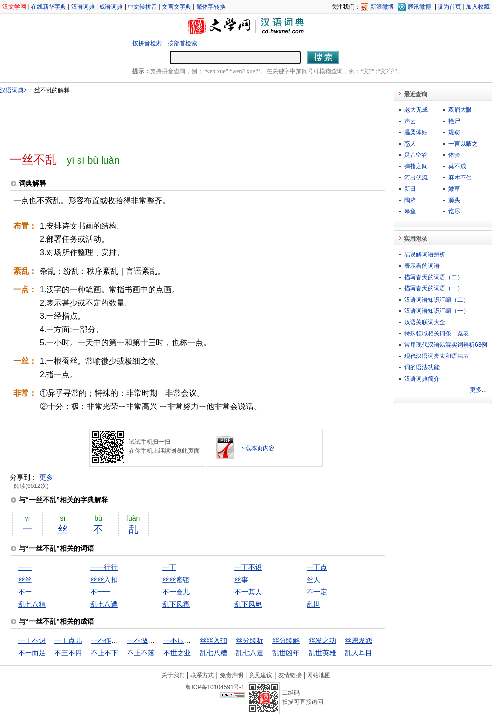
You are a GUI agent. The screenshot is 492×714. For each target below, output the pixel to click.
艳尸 (454, 121)
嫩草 (454, 188)
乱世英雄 (322, 653)
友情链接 (290, 675)
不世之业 (177, 653)
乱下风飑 (248, 604)
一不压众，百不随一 (194, 640)
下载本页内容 (257, 448)
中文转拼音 (142, 6)
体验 (454, 155)
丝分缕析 (249, 640)
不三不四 (68, 653)
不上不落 (141, 653)
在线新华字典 (48, 6)
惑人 (410, 143)
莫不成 (457, 166)
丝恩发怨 (358, 640)
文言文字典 (176, 6)
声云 (410, 121)
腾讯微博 (419, 6)
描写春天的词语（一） (433, 288)
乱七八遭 (104, 604)
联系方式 (202, 675)
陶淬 (410, 200)
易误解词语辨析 (424, 254)
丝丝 (25, 580)
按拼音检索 (147, 43)
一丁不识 (248, 567)
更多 (46, 477)
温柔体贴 (416, 132)
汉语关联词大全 (424, 322)
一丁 (169, 567)
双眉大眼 (460, 109)
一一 (25, 567)
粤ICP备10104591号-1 (214, 687)
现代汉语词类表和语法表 (436, 356)
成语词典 (111, 6)
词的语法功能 (422, 367)
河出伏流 (416, 177)
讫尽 (454, 211)
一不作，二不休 (115, 640)
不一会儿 (176, 592)
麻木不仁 (460, 177)
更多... (478, 389)
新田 (410, 188)
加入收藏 (478, 6)
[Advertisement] (181, 119)
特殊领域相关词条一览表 (436, 333)
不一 (25, 592)
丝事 (241, 580)
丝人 (313, 580)
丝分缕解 (286, 640)
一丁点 (317, 567)
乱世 (313, 604)
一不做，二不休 (151, 640)
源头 (454, 200)
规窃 (454, 132)
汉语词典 (83, 6)
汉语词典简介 (422, 378)
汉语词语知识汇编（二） (436, 299)
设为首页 (449, 6)
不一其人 (248, 592)
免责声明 (231, 675)
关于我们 (173, 675)
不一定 (317, 592)
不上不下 (104, 653)
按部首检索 (182, 43)
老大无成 (416, 109)
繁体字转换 (211, 6)
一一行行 (104, 567)
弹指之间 (416, 166)
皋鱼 (410, 211)
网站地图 (319, 675)
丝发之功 (322, 640)
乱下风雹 (176, 604)
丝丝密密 (176, 580)
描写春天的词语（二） (433, 277)
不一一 (100, 592)
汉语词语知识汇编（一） (436, 310)
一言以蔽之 (463, 143)
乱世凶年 (286, 653)
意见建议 (260, 675)
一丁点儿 (68, 640)
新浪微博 (382, 6)
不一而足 (32, 653)
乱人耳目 (358, 653)
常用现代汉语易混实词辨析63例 (445, 344)
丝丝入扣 (104, 580)
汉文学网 (14, 6)
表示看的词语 (422, 265)
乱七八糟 (32, 604)
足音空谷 (416, 155)
